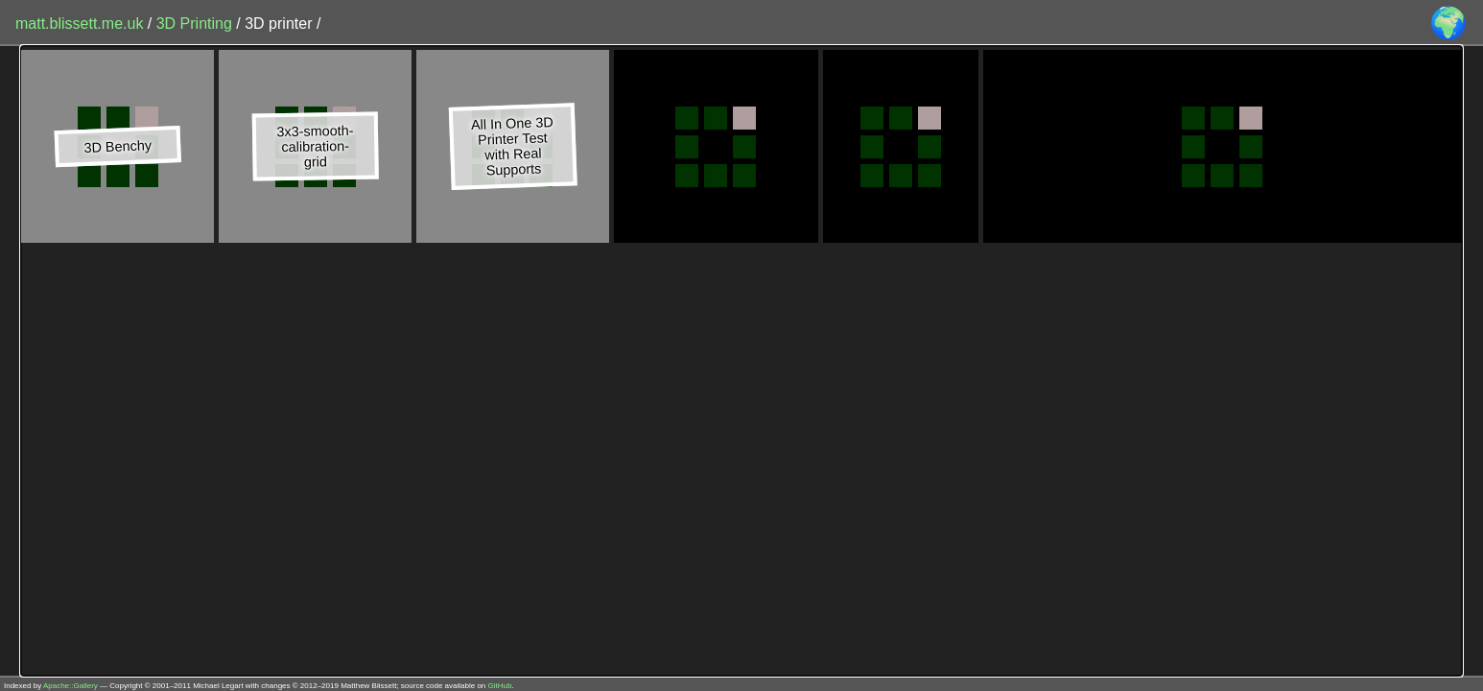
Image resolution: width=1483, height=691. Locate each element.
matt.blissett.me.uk (79, 23)
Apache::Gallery (70, 685)
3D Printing (196, 23)
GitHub (500, 685)
